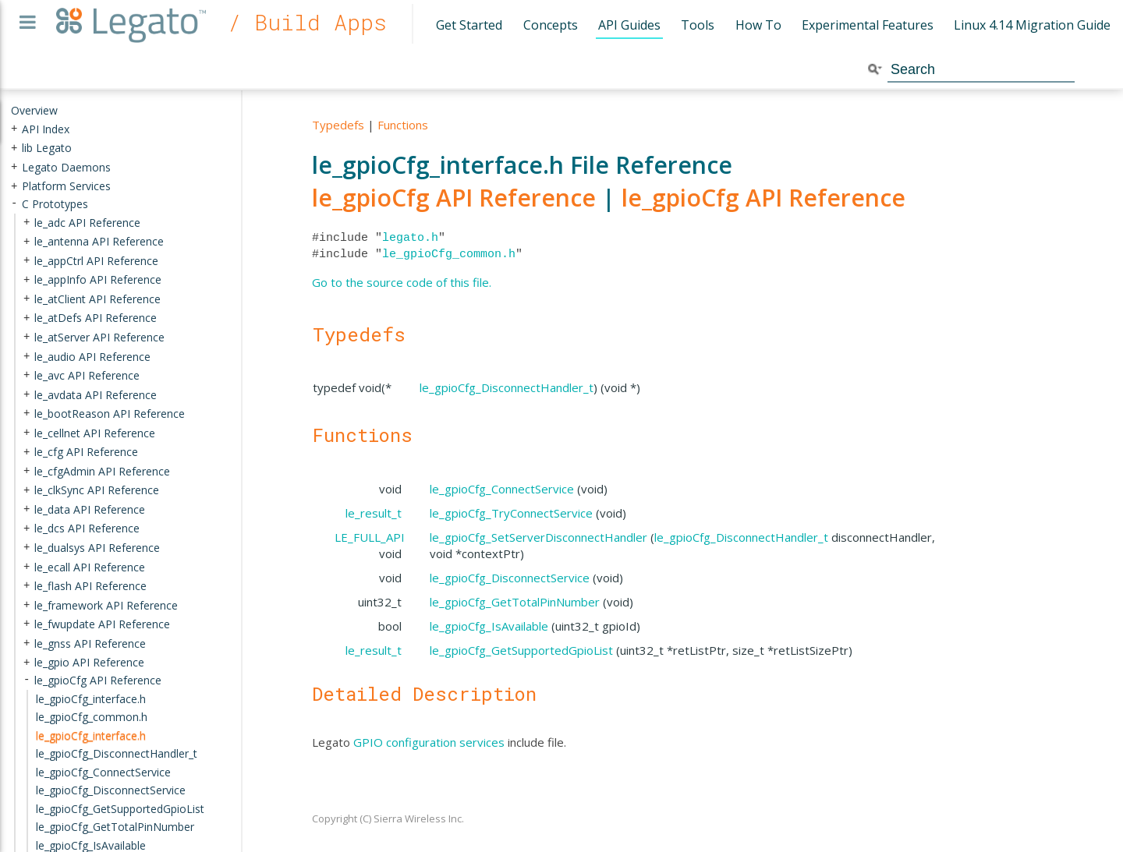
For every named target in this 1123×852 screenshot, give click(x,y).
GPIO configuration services (429, 742)
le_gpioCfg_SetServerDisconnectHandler (538, 537)
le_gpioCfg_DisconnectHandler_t (506, 387)
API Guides (629, 25)
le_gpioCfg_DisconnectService (510, 577)
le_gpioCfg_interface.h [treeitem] (91, 734)
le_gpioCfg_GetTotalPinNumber (515, 602)
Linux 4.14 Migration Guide (1032, 25)
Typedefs (338, 125)
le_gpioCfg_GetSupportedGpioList (521, 650)
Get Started (469, 25)
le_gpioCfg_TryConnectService (511, 513)
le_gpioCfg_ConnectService (502, 489)
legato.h (410, 238)
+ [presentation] (14, 128)
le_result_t (373, 513)
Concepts (550, 25)
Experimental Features (867, 25)
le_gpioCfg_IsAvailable (489, 626)
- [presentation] (14, 203)
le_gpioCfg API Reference (454, 198)
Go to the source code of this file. (401, 282)
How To (758, 25)
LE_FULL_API (370, 537)
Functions (402, 125)
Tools (697, 25)
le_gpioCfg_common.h (448, 254)
